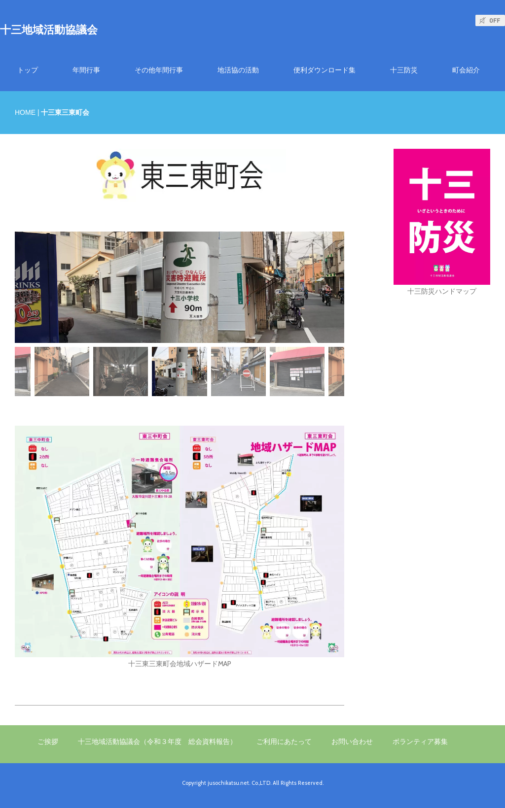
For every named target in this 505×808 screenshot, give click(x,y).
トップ (27, 70)
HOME (25, 112)
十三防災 (404, 70)
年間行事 (86, 70)
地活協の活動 (238, 70)
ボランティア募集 (420, 741)
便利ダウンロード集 (324, 70)
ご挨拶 (47, 741)
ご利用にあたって (284, 741)
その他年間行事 (159, 70)
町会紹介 (466, 70)
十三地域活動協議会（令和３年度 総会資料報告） (157, 741)
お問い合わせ (352, 741)
